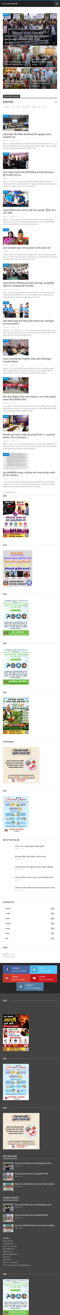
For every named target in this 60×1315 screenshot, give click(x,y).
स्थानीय (7, 919)
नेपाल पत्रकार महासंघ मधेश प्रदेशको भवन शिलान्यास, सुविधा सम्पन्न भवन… (15, 83)
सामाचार (6, 15)
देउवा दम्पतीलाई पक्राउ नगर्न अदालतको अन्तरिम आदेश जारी (26, 248)
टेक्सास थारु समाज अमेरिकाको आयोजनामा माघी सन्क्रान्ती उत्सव (35, 888)
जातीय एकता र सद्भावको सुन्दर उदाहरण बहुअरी (29, 846)
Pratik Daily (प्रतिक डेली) (9, 4)
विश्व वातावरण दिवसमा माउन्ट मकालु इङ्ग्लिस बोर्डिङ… (32, 1174)
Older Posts (9, 492)
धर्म (44, 107)
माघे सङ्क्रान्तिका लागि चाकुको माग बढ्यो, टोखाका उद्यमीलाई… (34, 867)
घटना (39, 107)
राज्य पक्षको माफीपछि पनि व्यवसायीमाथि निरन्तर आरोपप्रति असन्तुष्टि (42, 62)
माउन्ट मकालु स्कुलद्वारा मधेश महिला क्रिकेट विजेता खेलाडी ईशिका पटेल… (41, 83)
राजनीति (7, 914)
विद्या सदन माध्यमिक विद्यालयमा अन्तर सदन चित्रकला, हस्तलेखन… (35, 1184)
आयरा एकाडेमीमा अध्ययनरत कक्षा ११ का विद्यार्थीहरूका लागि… (34, 877)
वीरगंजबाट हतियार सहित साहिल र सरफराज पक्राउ (30, 857)
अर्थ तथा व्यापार (25, 107)
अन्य (12, 107)
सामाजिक (8, 924)
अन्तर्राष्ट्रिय (6, 107)
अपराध (18, 107)
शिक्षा (6, 938)
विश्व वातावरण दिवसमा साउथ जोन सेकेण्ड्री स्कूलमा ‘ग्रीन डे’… (34, 1163)
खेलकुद (33, 107)
